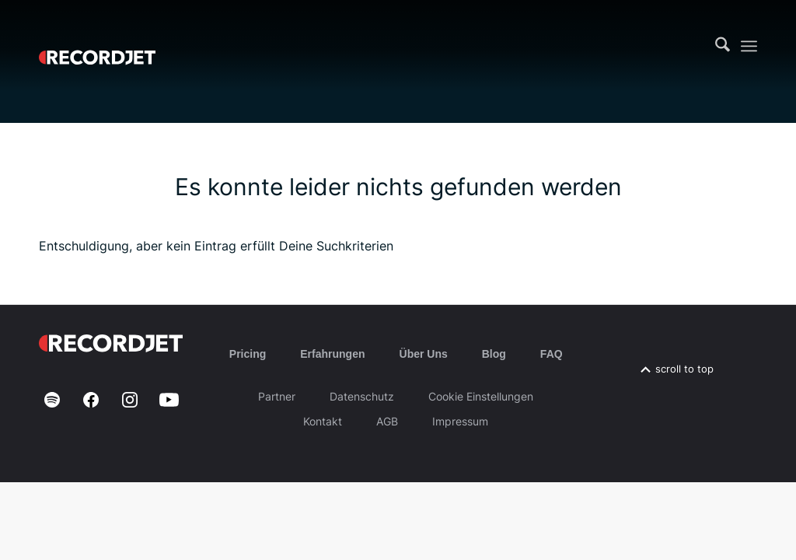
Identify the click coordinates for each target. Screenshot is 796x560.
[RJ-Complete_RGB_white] (97, 46)
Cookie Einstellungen (480, 396)
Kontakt (322, 421)
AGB (387, 421)
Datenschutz (362, 396)
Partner (276, 396)
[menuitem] (722, 46)
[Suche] (722, 46)
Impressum (460, 421)
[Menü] (749, 46)
